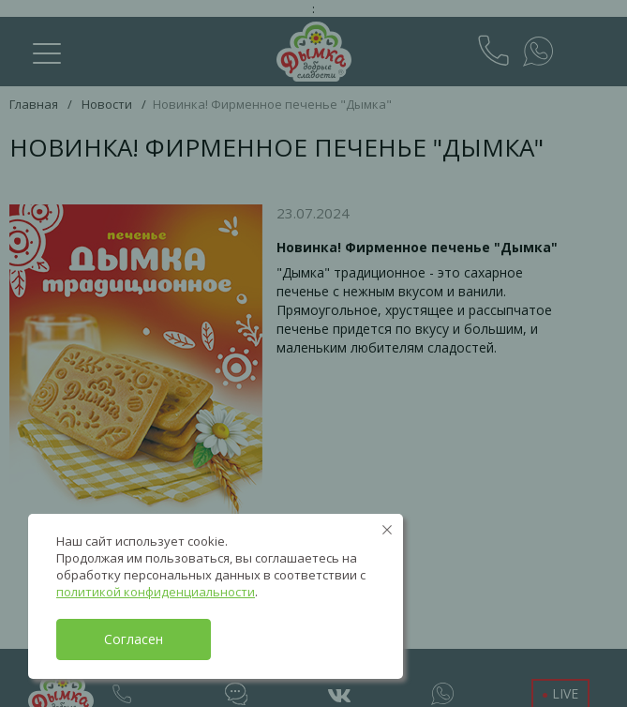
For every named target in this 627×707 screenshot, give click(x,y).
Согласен (133, 639)
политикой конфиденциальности (155, 591)
